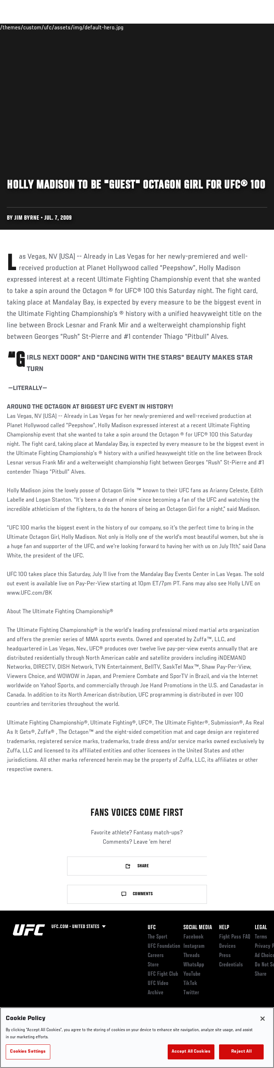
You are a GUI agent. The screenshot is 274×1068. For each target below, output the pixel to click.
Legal (261, 928)
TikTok (190, 983)
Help (224, 928)
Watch (173, 27)
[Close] (262, 1018)
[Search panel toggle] (250, 27)
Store (153, 965)
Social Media (197, 928)
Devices (227, 946)
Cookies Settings (28, 1051)
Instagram (193, 946)
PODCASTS (203, 27)
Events (19, 27)
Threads (191, 955)
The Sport (157, 937)
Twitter (191, 993)
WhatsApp (193, 965)
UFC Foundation (164, 946)
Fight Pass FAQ (234, 937)
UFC (152, 928)
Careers (156, 955)
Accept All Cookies (191, 1051)
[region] (137, 1037)
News (109, 27)
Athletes (81, 27)
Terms (261, 937)
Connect (144, 27)
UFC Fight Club (163, 974)
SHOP (231, 27)
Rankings (50, 27)
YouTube (192, 974)
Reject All (241, 1051)
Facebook (193, 937)
